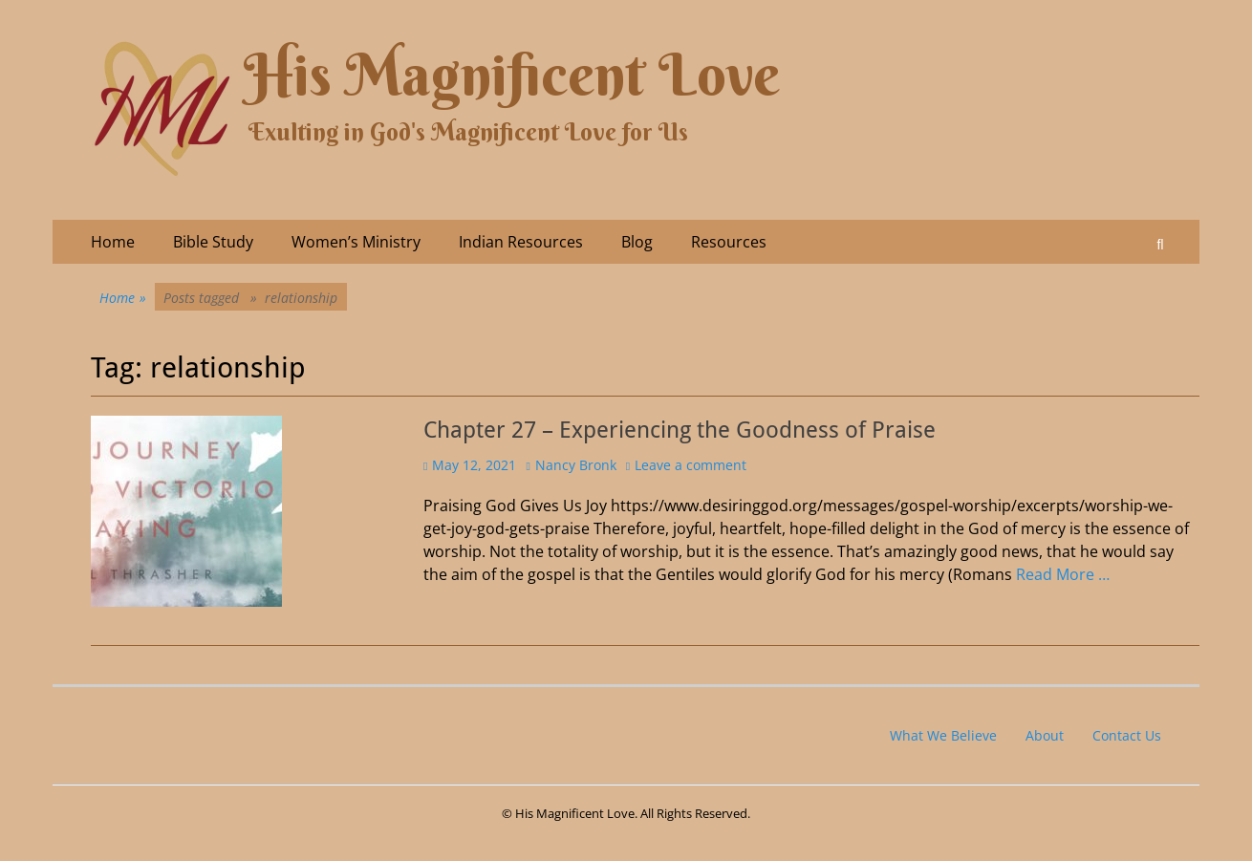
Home (113, 241)
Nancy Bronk (575, 465)
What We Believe (943, 735)
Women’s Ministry (356, 241)
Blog (637, 241)
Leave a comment (690, 465)
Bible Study (213, 241)
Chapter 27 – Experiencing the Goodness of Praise (679, 430)
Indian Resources (521, 241)
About (1044, 735)
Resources (728, 241)
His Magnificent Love (512, 75)
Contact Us (1126, 735)
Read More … (1063, 574)
